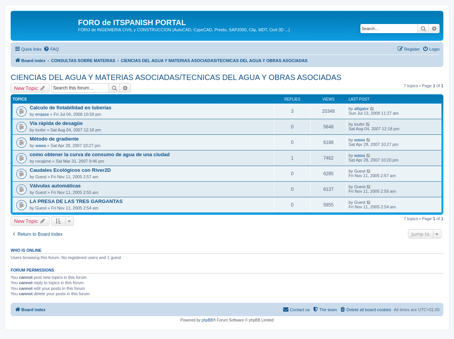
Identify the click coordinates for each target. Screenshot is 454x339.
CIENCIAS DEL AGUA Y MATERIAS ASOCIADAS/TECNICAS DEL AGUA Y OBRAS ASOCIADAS (176, 77)
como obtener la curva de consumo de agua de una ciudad (100, 154)
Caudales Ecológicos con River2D (70, 170)
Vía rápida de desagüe (56, 123)
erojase (42, 114)
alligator (361, 108)
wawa (40, 145)
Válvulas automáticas (55, 186)
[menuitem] (51, 49)
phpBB (207, 320)
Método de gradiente (54, 139)
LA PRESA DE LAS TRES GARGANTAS (76, 201)
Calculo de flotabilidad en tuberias (71, 107)
